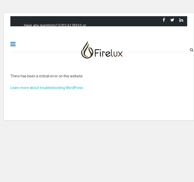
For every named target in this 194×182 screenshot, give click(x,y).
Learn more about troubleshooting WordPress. (47, 88)
